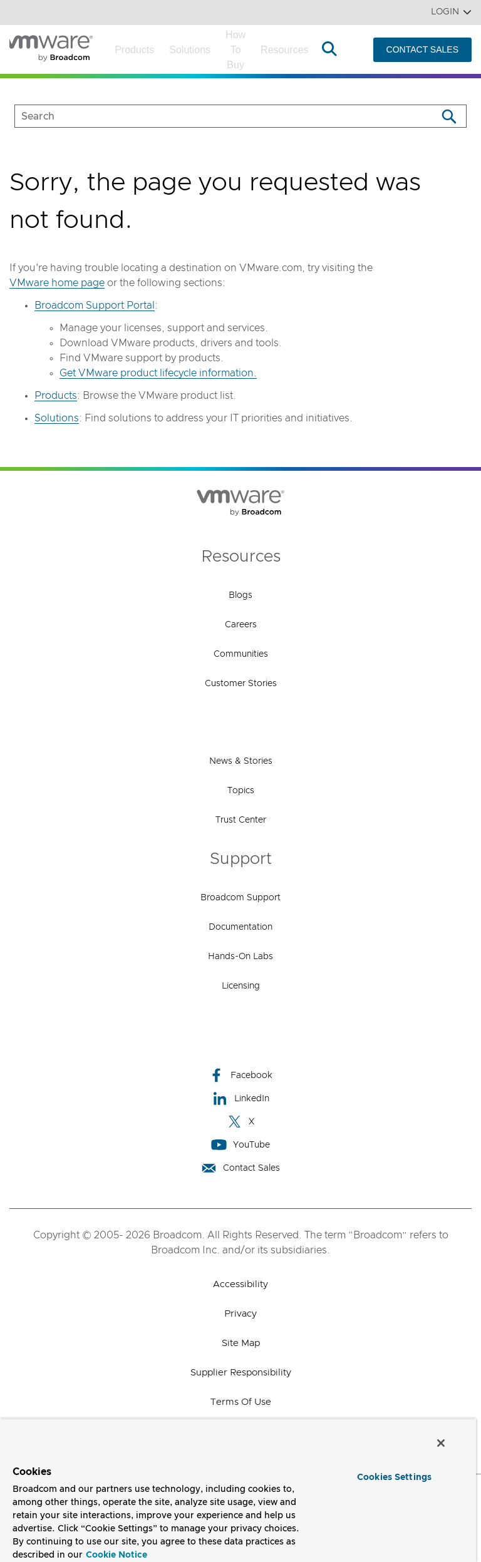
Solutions (189, 49)
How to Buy (235, 49)
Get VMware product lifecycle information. (158, 373)
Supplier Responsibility (240, 1372)
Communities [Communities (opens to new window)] (241, 654)
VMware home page (57, 283)
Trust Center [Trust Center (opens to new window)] (240, 820)
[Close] (441, 1443)
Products (134, 49)
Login (451, 12)
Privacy (240, 1313)
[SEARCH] (212, 116)
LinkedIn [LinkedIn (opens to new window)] (240, 1098)
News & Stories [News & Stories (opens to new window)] (240, 761)
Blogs (240, 595)
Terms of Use (240, 1402)
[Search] (449, 116)
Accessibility (240, 1284)
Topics (240, 790)
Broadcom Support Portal (94, 306)
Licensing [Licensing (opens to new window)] (241, 986)
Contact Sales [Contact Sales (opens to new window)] (240, 1168)
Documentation (240, 927)
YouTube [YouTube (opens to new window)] (240, 1145)
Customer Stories (241, 683)
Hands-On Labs (240, 956)
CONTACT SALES (422, 49)
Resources (284, 49)
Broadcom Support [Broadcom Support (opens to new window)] (240, 897)
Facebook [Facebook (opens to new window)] (240, 1075)
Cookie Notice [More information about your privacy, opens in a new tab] (116, 1555)
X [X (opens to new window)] (240, 1121)
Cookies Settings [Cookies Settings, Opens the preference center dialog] (394, 1477)
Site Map (241, 1343)
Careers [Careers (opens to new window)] (241, 624)
